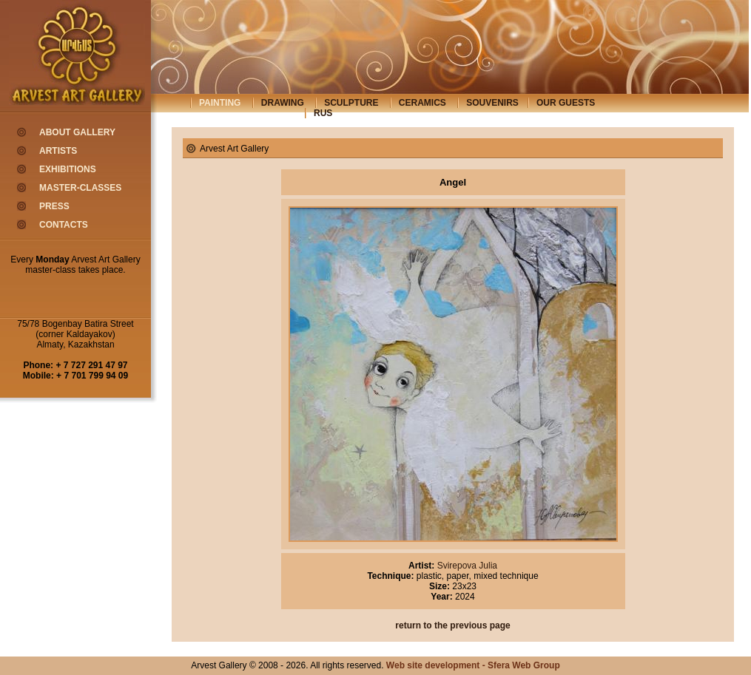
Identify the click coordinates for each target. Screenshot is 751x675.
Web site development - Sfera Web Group (473, 665)
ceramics (422, 103)
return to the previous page (452, 625)
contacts (63, 225)
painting (219, 103)
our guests (565, 103)
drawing (282, 103)
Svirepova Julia (465, 565)
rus (323, 113)
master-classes (80, 188)
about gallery (77, 132)
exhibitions (67, 169)
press (54, 206)
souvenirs (492, 103)
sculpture (351, 103)
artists (58, 151)
